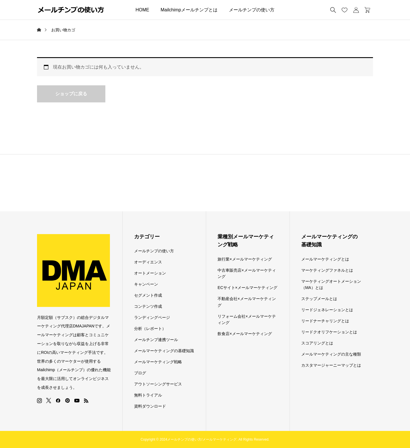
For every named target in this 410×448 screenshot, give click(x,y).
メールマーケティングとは (325, 259)
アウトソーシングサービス (158, 384)
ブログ (140, 373)
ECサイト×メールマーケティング (247, 287)
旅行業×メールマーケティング (245, 259)
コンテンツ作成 (148, 306)
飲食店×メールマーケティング (245, 333)
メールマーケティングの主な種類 (331, 354)
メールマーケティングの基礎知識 (164, 350)
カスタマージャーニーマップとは (331, 365)
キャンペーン (146, 284)
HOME (142, 9)
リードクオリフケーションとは (329, 332)
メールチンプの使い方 (251, 9)
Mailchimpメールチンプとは (189, 9)
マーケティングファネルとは (327, 270)
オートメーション (150, 273)
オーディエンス (148, 262)
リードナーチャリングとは (325, 321)
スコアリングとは (317, 343)
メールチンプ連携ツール (156, 339)
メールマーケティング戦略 (158, 362)
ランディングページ (152, 317)
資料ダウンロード (150, 406)
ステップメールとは (319, 298)
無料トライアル (148, 395)
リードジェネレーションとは (327, 309)
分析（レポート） (150, 328)
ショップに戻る (71, 93)
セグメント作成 (148, 295)
